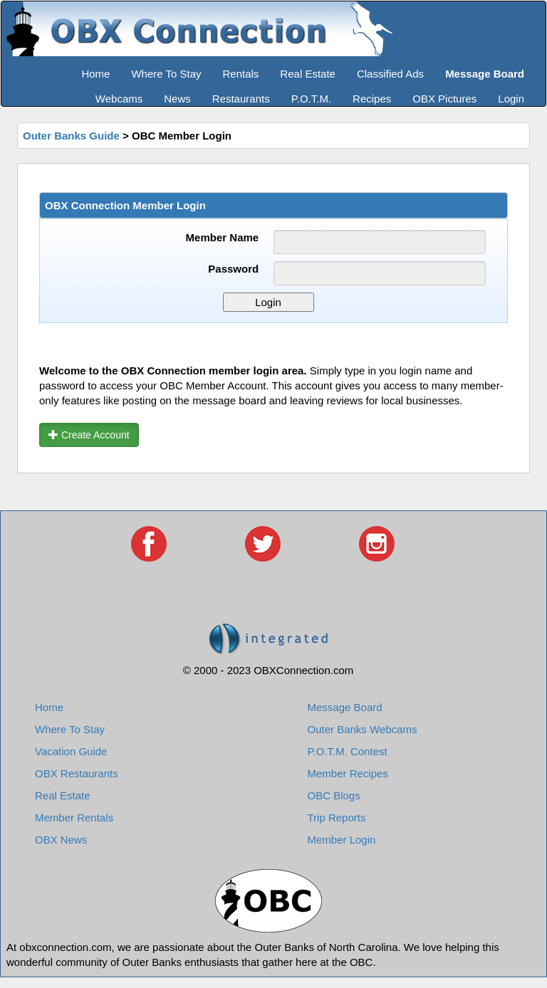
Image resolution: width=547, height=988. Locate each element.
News (177, 99)
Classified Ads (390, 74)
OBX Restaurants (76, 773)
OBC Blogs (334, 795)
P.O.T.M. (311, 99)
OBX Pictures (444, 99)
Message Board (345, 707)
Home (95, 74)
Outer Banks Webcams (362, 729)
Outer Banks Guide (71, 136)
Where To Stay (166, 74)
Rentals (241, 74)
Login (511, 99)
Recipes (372, 99)
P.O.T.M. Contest (347, 751)
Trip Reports (337, 817)
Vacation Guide (71, 751)
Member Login (342, 840)
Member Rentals (74, 817)
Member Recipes (348, 773)
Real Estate (307, 74)
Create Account (89, 435)
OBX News (61, 840)
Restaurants (241, 99)
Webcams (118, 99)
